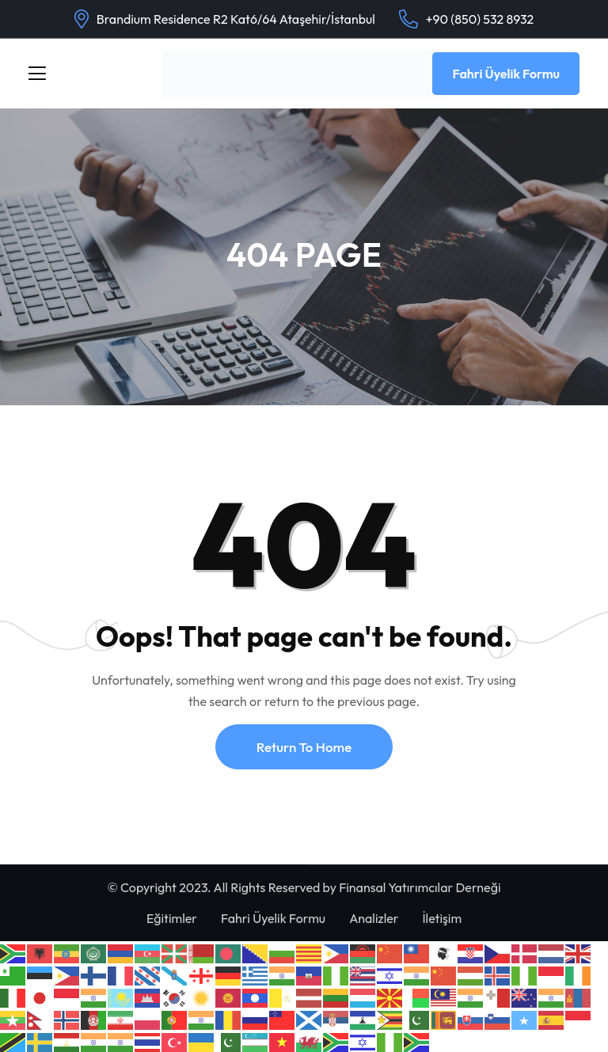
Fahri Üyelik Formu (506, 74)
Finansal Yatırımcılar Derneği (419, 887)
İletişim (442, 918)
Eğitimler (171, 918)
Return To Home (304, 747)
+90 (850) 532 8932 (480, 19)
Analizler (373, 918)
